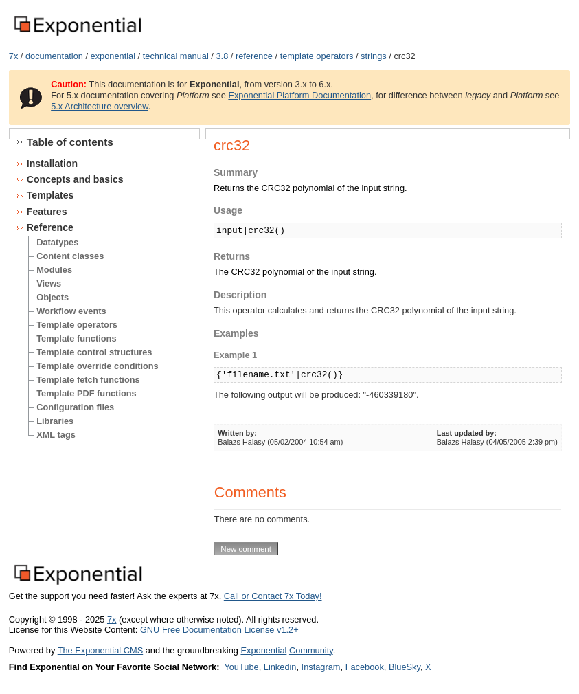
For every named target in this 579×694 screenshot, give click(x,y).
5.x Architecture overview (99, 106)
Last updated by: (467, 433)
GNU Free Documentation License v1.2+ (219, 630)
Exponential (263, 650)
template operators (317, 56)
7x (14, 56)
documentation (54, 56)
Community (311, 650)
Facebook (364, 667)
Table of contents (70, 142)
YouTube (241, 667)
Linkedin (280, 667)
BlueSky (404, 667)
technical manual (176, 56)
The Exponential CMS (100, 650)
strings (374, 56)
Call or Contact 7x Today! (273, 596)
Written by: (237, 433)
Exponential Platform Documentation (299, 95)
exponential (113, 56)
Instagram (321, 667)
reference (254, 56)
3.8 (222, 56)
